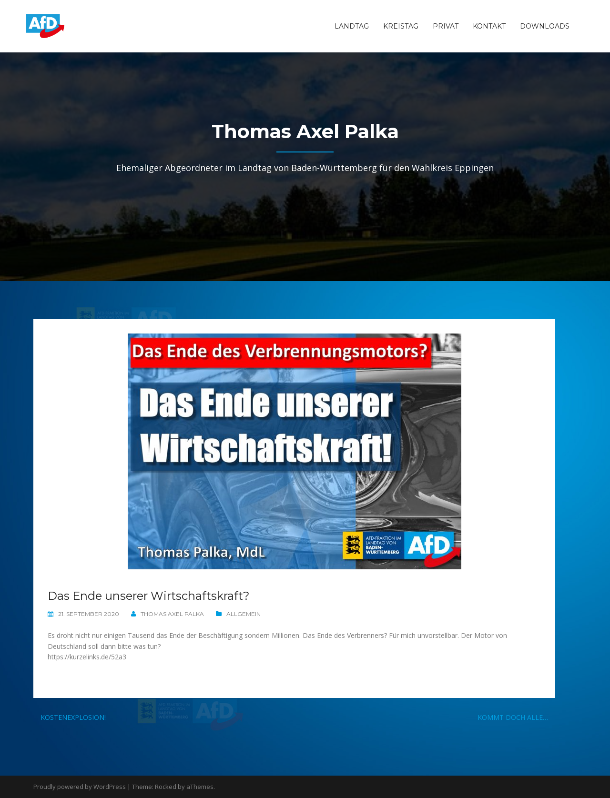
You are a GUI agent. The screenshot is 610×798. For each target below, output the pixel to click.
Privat (445, 26)
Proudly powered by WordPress (79, 786)
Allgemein (243, 613)
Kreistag (400, 26)
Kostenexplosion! (73, 717)
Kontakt (489, 26)
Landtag (352, 26)
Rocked (165, 786)
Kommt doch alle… (513, 717)
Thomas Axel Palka (172, 613)
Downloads (544, 26)
